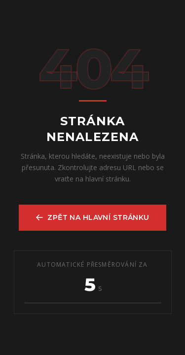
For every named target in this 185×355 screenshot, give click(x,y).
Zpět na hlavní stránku (92, 217)
